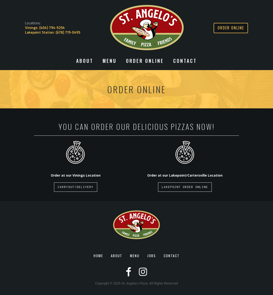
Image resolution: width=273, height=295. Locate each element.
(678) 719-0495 (68, 32)
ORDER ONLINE (145, 61)
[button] (84, 63)
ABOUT (116, 255)
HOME (98, 255)
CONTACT (185, 61)
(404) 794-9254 (52, 28)
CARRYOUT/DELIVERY (75, 187)
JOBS (151, 255)
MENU (134, 255)
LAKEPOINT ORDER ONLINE (185, 187)
